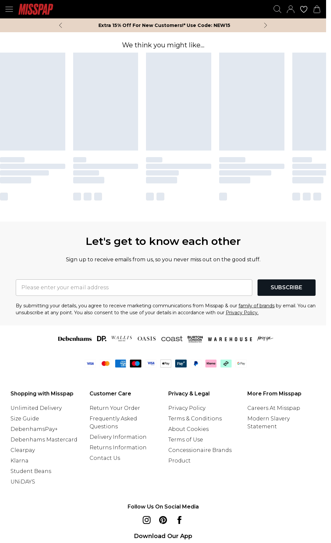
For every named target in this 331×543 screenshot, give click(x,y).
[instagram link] (147, 520)
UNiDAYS (22, 482)
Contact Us (105, 458)
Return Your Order (115, 408)
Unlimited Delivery (36, 408)
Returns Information (118, 447)
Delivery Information (118, 437)
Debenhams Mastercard (43, 440)
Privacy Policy (186, 408)
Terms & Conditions (195, 418)
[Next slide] (265, 25)
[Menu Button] (9, 9)
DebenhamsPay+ (34, 429)
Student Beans (30, 471)
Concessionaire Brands (200, 450)
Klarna (19, 461)
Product (179, 461)
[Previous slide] (60, 25)
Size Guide (24, 418)
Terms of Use (185, 440)
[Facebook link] (179, 520)
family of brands (256, 306)
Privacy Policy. (242, 313)
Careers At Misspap (273, 408)
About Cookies (188, 429)
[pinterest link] (163, 520)
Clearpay (22, 450)
